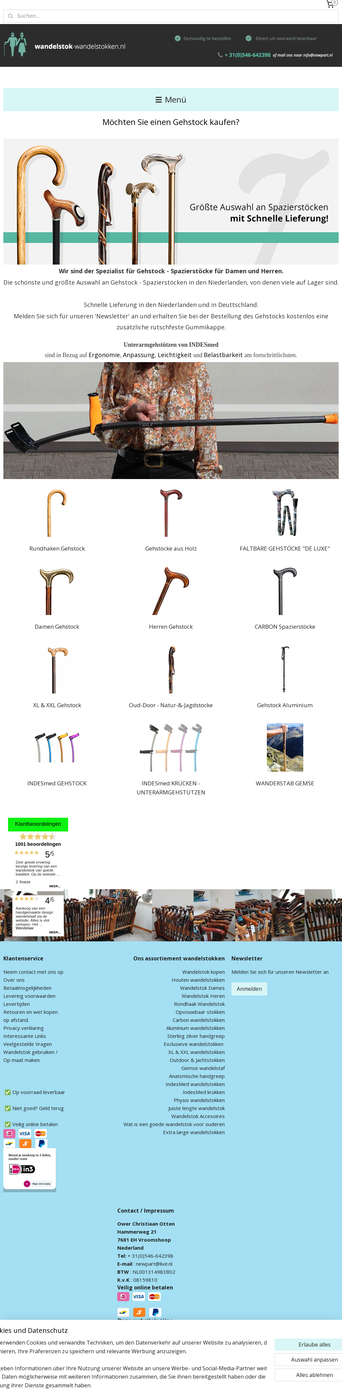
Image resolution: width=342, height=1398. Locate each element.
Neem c (12, 971)
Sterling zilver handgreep (196, 1036)
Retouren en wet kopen (30, 1011)
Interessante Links (24, 1036)
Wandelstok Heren (203, 995)
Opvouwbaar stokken (200, 1011)
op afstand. (16, 1020)
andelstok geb (24, 1052)
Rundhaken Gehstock (57, 548)
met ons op (49, 971)
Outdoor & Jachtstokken (197, 1060)
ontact (28, 971)
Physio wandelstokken (199, 1100)
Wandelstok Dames (202, 987)
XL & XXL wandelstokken (196, 1052)
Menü (171, 99)
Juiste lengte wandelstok (196, 1108)
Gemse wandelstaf (203, 1068)
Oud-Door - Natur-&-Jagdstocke (171, 705)
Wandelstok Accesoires (198, 1116)
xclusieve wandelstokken (195, 1044)
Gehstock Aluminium (285, 705)
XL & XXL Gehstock (57, 705)
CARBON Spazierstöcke (285, 626)
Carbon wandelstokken (199, 1020)
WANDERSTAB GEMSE (285, 783)
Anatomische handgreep (197, 1076)
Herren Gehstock (171, 626)
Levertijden (16, 1003)
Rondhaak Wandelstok (199, 1003)
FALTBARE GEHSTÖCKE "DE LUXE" (285, 548)
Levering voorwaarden (29, 995)
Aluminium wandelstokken (195, 1028)
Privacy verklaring (23, 1028)
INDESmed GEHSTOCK (57, 783)
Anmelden (249, 988)
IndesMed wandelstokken (195, 1084)
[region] (127, 1360)
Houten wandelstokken (198, 979)
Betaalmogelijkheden (27, 987)
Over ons (14, 979)
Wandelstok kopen (203, 971)
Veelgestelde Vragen (27, 1044)
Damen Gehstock (57, 626)
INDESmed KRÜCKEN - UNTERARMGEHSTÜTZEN (171, 787)
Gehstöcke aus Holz (171, 548)
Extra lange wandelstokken (194, 1132)
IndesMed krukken (204, 1092)
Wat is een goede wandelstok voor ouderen (174, 1124)
